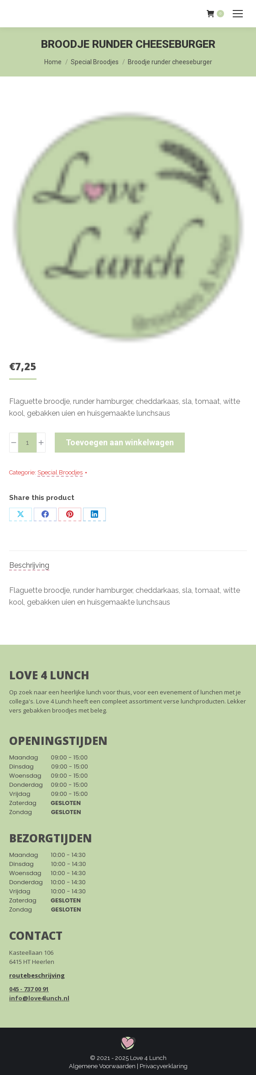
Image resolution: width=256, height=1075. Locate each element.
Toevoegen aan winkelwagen (120, 442)
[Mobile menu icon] (238, 14)
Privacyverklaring (164, 1066)
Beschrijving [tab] (29, 565)
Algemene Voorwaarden (102, 1066)
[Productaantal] (27, 443)
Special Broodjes (60, 472)
